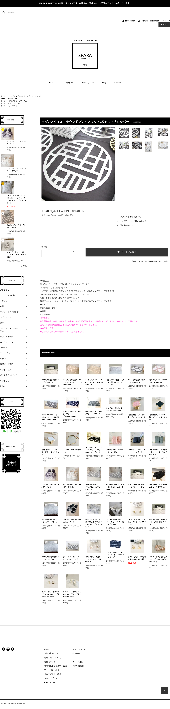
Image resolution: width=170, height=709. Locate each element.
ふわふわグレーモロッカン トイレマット (16, 226)
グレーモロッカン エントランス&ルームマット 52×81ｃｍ (94, 487)
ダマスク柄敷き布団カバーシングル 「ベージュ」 (137, 486)
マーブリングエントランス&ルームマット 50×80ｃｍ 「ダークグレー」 (50, 417)
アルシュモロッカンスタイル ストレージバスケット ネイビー (115, 554)
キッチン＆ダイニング (17, 96)
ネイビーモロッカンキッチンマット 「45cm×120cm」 (72, 413)
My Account (130, 21)
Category (68, 83)
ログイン (76, 657)
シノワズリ (13, 106)
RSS (46, 682)
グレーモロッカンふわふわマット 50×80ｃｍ (93, 412)
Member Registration (150, 21)
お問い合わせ (78, 666)
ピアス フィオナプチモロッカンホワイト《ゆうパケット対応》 (72, 594)
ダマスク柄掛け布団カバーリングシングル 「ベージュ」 (158, 522)
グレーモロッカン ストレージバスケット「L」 (72, 558)
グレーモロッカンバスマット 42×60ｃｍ (136, 381)
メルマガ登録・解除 (52, 674)
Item (163, 24)
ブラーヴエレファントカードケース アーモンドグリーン (158, 452)
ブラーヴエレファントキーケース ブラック (136, 451)
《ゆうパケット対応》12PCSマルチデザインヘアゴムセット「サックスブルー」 (94, 523)
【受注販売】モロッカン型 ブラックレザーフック (158, 417)
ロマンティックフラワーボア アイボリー (16, 169)
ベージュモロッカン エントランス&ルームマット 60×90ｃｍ (94, 382)
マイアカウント (79, 649)
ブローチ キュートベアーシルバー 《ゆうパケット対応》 (16, 254)
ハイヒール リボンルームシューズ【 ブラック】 (158, 486)
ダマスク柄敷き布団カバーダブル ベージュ (50, 381)
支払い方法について (52, 653)
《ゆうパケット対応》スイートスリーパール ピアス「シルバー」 (115, 522)
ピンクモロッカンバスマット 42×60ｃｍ (158, 381)
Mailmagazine (88, 83)
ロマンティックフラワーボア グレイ (16, 142)
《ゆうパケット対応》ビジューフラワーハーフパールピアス (136, 522)
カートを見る (78, 662)
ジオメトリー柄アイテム (18, 101)
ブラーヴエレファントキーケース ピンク (115, 451)
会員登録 (76, 653)
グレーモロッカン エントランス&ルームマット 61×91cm (115, 487)
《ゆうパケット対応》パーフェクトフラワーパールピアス (93, 559)
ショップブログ (50, 678)
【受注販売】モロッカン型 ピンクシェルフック (136, 416)
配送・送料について (52, 657)
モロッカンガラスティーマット (72, 451)
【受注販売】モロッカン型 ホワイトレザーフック (50, 452)
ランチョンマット (35, 96)
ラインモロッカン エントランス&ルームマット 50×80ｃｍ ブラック (94, 449)
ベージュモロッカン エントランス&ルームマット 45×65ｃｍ (72, 382)
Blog (104, 83)
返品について (137, 261)
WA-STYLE (13, 99)
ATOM (52, 682)
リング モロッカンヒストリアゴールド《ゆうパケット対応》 (158, 559)
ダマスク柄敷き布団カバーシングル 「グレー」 (50, 521)
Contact (117, 83)
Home (51, 83)
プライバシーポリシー (53, 670)
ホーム (3, 96)
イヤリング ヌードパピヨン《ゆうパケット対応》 (137, 558)
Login (167, 21)
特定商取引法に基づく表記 (157, 261)
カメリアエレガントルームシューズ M (72, 521)
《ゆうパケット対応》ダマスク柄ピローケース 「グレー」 (115, 382)
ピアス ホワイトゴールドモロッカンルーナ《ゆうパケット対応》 (50, 594)
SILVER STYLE (14, 103)
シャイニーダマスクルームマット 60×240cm (115, 409)
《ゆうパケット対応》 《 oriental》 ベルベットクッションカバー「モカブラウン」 (16, 199)
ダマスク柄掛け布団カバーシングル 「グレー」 (50, 558)
